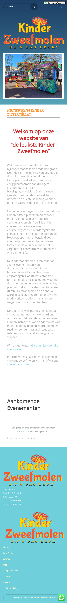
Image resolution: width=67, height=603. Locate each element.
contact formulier (18, 364)
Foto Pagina (8, 553)
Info (5, 564)
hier (22, 431)
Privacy (7, 582)
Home (6, 547)
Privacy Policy (12, 588)
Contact (9, 576)
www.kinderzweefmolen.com (42, 597)
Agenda (6, 559)
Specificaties (12, 570)
